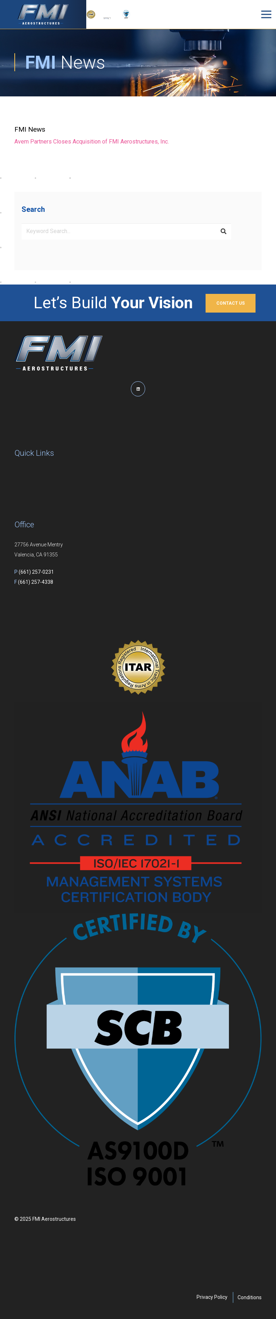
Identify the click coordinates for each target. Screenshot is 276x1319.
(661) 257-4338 (33, 582)
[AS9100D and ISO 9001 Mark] (126, 14)
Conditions (250, 1297)
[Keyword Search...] (126, 231)
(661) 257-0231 (34, 572)
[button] (217, 14)
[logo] (43, 14)
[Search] (223, 231)
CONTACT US (230, 303)
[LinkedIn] (138, 388)
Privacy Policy (212, 1297)
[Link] (138, 135)
